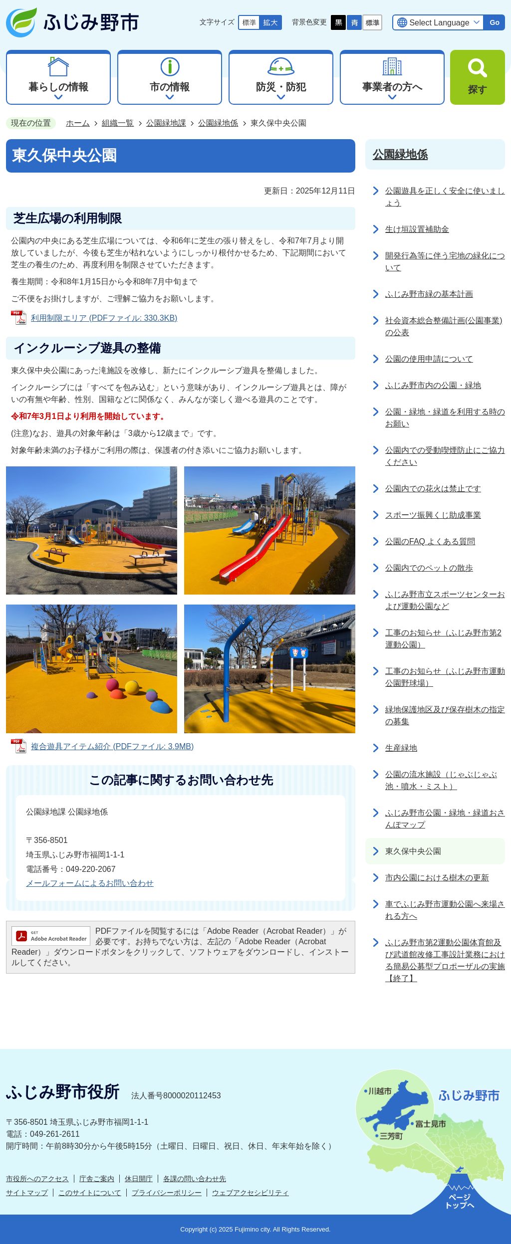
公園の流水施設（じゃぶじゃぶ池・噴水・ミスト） (441, 780)
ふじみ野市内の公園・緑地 (433, 385)
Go (495, 22)
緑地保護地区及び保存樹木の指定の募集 (445, 715)
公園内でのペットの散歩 (429, 568)
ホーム (78, 123)
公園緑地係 (218, 123)
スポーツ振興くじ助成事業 (433, 515)
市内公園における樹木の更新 (437, 877)
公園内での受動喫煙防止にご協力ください (445, 456)
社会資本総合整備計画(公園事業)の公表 (444, 326)
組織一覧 (118, 123)
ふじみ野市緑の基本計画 (429, 294)
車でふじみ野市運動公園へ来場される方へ (445, 910)
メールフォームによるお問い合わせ (90, 883)
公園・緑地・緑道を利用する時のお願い (445, 418)
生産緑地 (401, 748)
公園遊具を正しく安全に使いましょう (445, 197)
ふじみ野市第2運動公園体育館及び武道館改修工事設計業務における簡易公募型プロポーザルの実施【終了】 (445, 960)
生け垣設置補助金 (417, 229)
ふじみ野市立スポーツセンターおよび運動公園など (445, 600)
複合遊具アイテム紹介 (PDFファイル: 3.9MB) (112, 746)
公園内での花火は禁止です (433, 488)
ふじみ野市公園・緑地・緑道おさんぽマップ (445, 819)
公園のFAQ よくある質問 (430, 541)
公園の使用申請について (429, 359)
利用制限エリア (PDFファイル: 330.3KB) (104, 318)
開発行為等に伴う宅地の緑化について (445, 261)
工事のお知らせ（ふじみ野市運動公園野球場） (445, 677)
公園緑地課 (166, 123)
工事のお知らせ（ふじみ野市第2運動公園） (443, 638)
